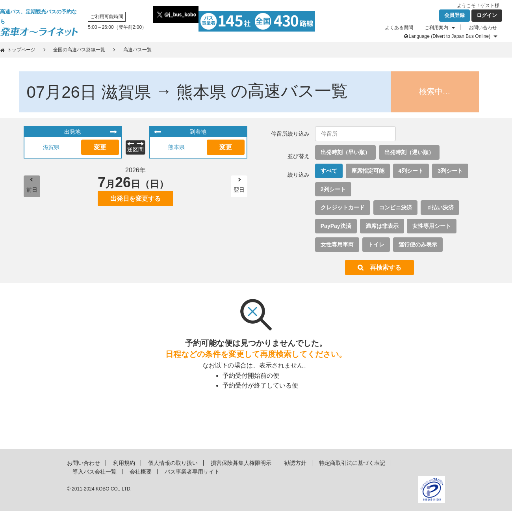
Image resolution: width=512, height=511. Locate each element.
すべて (329, 171)
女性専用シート (431, 226)
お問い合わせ (483, 27)
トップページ (21, 49)
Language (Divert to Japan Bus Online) (449, 36)
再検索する (385, 267)
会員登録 (454, 15)
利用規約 (124, 463)
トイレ (376, 244)
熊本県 (176, 147)
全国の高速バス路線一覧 (79, 49)
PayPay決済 (336, 226)
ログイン (487, 15)
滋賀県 (51, 147)
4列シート (411, 171)
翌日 (239, 189)
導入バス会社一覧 (94, 471)
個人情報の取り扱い (173, 463)
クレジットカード (343, 207)
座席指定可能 (367, 171)
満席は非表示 (382, 226)
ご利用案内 (436, 27)
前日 (31, 189)
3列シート (450, 171)
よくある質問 (399, 27)
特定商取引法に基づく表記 (352, 463)
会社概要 (141, 471)
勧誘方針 (295, 463)
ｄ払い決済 (440, 207)
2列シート (333, 189)
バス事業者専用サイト (192, 471)
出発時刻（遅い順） (409, 152)
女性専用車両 (337, 244)
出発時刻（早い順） (345, 152)
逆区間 (135, 149)
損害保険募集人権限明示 (241, 463)
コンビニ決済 (395, 207)
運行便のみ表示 (418, 244)
